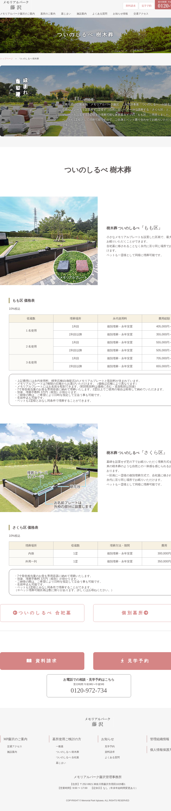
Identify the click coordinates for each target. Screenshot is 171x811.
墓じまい (66, 14)
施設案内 (82, 14)
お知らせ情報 (120, 14)
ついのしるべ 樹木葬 (67, 751)
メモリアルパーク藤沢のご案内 (17, 14)
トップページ (6, 58)
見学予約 (110, 746)
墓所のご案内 (47, 14)
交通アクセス (141, 14)
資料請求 (47, 660)
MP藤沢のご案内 (15, 739)
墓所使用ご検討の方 (66, 739)
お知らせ (107, 739)
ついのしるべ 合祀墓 (42, 612)
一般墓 (59, 746)
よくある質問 (99, 14)
